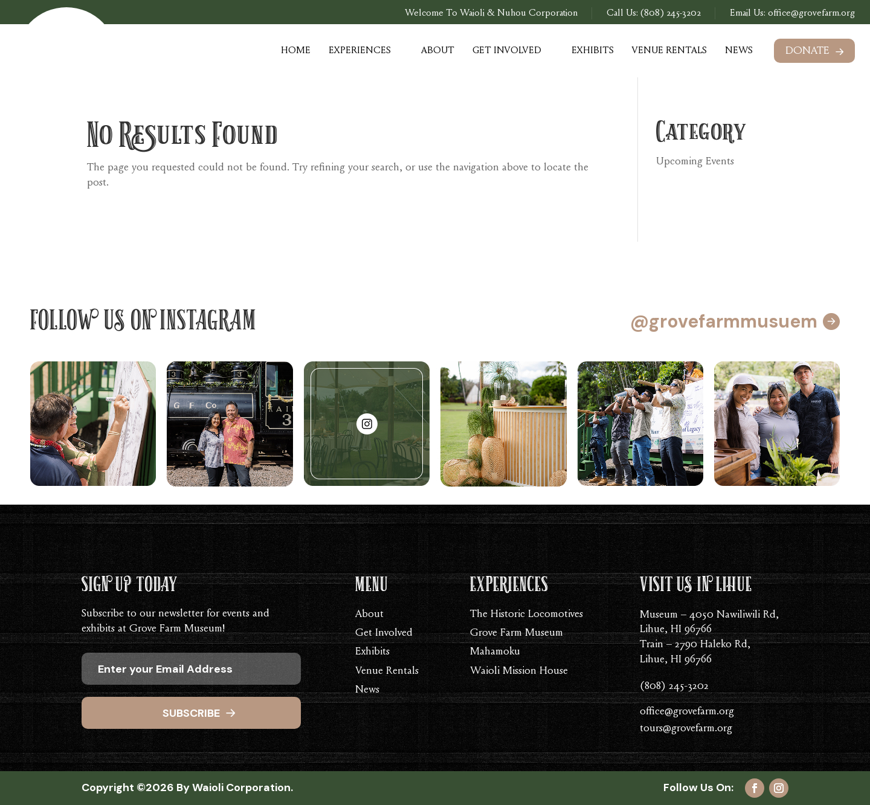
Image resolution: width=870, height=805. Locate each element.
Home (296, 51)
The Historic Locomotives (526, 614)
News (739, 51)
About (437, 51)
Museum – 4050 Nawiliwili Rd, (709, 615)
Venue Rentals (669, 51)
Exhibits (593, 51)
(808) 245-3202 (670, 13)
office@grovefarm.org (810, 13)
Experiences (360, 51)
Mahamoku (495, 652)
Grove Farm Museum (516, 633)
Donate (807, 51)
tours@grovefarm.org (686, 728)
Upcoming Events (695, 162)
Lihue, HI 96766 (676, 629)
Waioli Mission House (519, 671)
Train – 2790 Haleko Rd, (695, 644)
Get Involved (506, 51)
